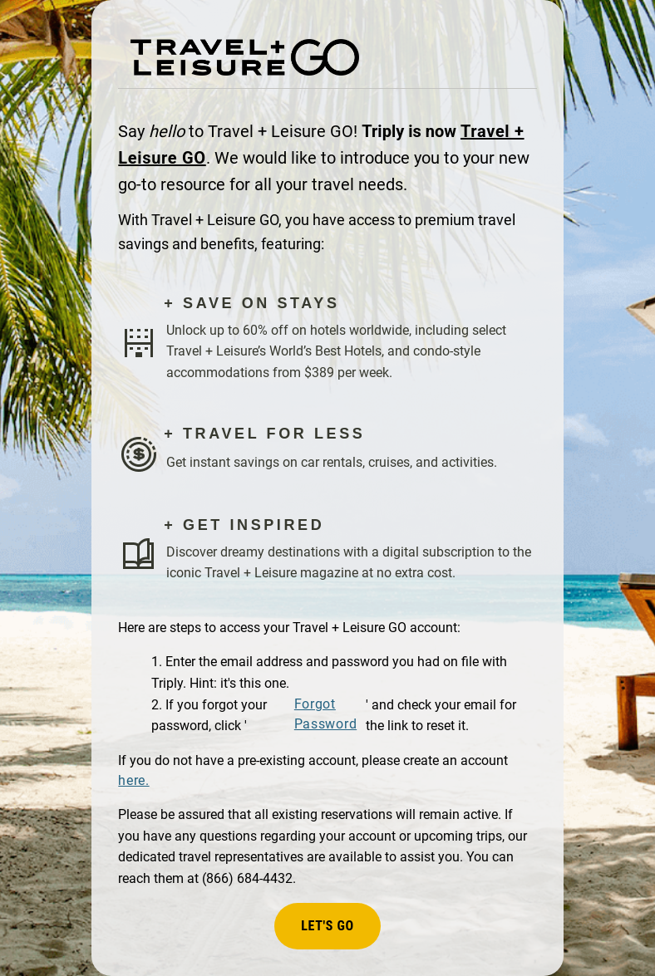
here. (133, 780)
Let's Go (327, 926)
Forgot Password (325, 714)
